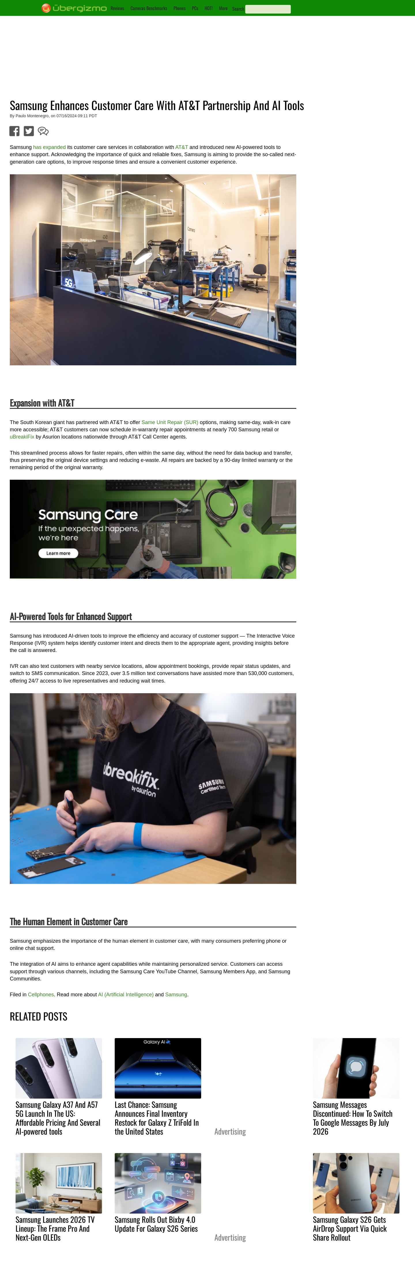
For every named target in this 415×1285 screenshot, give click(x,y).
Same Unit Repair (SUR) (170, 422)
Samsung (176, 994)
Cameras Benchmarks (149, 8)
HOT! (209, 8)
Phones (179, 8)
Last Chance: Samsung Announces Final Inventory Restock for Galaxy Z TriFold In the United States (157, 1118)
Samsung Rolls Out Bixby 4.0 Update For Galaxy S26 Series (156, 1224)
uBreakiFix (22, 437)
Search (238, 8)
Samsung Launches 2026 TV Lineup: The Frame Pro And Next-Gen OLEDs (55, 1228)
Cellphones (41, 994)
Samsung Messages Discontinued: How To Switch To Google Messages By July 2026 (353, 1118)
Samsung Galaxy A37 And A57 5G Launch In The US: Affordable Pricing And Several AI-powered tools (58, 1118)
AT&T (181, 147)
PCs (195, 8)
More (223, 8)
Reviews (117, 8)
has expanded (49, 147)
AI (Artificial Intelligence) (126, 994)
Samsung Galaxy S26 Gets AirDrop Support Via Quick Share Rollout (350, 1228)
